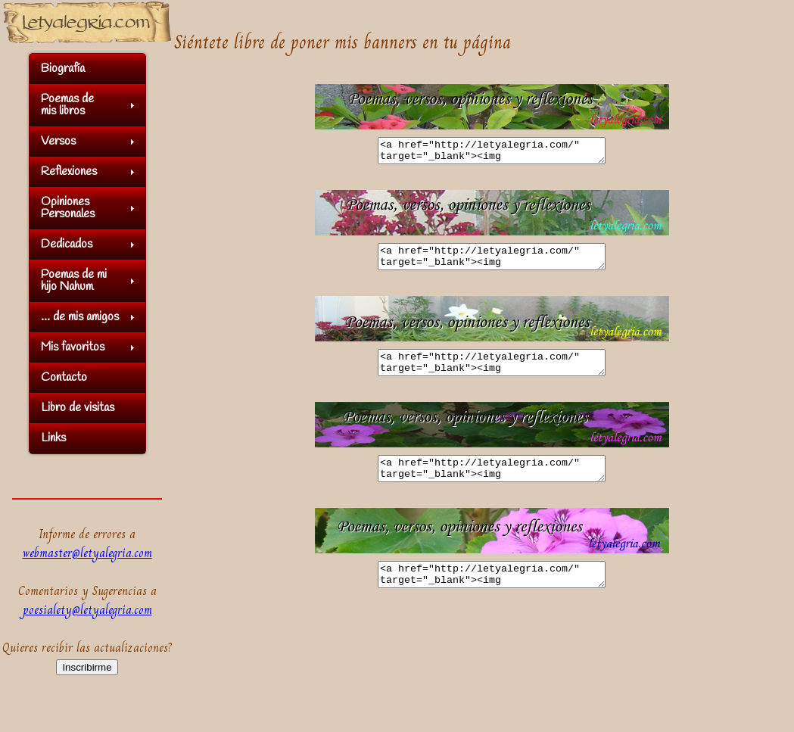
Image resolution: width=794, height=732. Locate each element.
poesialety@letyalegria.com (87, 609)
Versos (58, 141)
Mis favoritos (72, 347)
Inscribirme (86, 667)
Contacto (64, 377)
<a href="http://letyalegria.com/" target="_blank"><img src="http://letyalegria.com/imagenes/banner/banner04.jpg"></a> (492, 484)
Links (53, 438)
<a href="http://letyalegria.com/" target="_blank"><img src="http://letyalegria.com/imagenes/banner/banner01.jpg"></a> (492, 153)
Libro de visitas (77, 408)
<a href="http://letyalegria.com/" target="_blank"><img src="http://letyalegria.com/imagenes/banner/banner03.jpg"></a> (492, 374)
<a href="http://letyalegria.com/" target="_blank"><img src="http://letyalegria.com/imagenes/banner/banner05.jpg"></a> (492, 595)
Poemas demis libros (67, 105)
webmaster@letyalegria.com (87, 553)
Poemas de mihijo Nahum (74, 280)
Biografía (63, 68)
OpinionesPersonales (68, 208)
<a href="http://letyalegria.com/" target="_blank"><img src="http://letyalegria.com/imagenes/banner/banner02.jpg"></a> (492, 263)
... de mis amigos (80, 317)
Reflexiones (69, 171)
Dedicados (66, 244)
